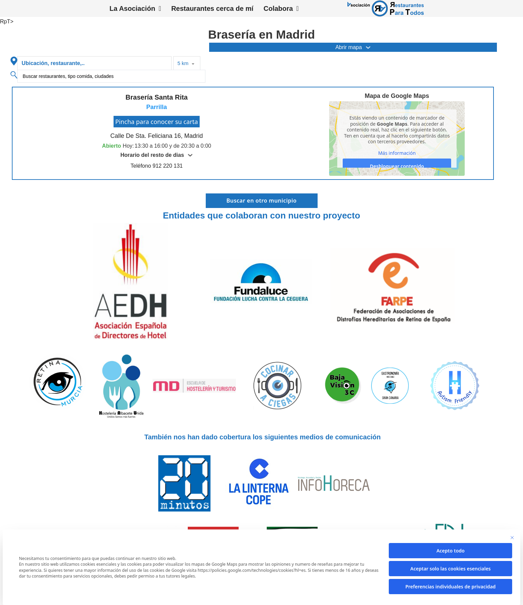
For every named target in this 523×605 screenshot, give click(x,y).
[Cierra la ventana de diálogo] (512, 537)
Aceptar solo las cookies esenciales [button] (450, 568)
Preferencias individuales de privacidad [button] (450, 586)
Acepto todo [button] (451, 550)
